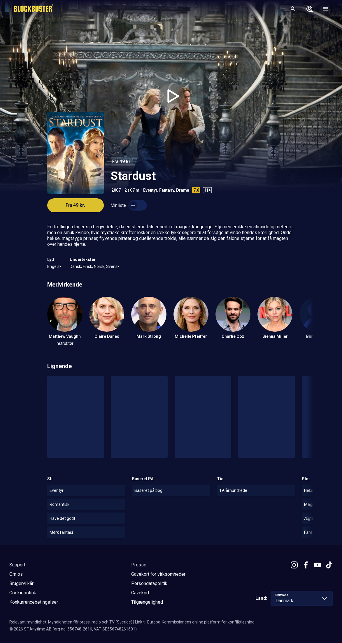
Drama (182, 190)
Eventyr (150, 190)
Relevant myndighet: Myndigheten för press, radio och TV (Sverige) (70, 622)
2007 (116, 190)
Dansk (75, 266)
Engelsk (54, 266)
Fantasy (166, 190)
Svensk (113, 266)
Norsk (99, 266)
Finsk (87, 266)
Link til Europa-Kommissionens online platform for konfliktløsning (195, 622)
